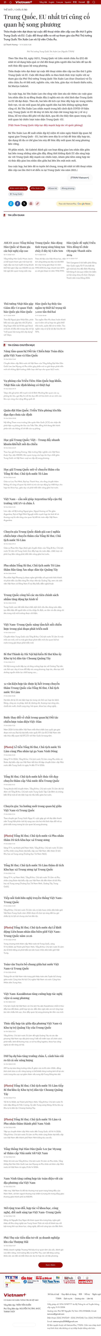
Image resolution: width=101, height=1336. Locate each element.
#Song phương (68, 188)
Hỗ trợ (87, 1294)
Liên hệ (90, 1298)
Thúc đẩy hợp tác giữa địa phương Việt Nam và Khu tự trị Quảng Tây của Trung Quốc (33, 1025)
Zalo (11, 203)
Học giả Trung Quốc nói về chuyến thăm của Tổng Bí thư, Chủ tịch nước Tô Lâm (32, 471)
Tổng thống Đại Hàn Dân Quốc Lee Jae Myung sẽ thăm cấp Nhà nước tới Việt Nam (32, 1151)
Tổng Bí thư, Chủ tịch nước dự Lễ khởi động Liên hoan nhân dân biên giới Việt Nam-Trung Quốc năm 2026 (32, 931)
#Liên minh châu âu (18, 188)
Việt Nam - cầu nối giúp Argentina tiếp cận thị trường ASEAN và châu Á (33, 501)
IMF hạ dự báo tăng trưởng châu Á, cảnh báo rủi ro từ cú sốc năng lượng (34, 1058)
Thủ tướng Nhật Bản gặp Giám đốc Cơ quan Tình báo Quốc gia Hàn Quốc (18, 307)
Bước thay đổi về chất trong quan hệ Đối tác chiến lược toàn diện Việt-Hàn (31, 719)
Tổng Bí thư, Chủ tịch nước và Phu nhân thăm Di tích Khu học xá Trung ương (34, 838)
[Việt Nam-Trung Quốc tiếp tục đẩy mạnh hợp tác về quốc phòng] (45, 125)
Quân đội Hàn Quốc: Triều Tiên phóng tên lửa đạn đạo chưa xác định (32, 412)
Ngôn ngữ (96, 1294)
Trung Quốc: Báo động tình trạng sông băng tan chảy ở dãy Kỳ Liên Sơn (50, 246)
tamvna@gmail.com (55, 1314)
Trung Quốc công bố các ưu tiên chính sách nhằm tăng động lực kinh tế (31, 597)
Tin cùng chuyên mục (21, 345)
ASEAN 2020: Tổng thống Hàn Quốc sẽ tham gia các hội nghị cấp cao (19, 246)
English (51, 2)
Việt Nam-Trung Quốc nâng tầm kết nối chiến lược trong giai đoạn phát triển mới (33, 627)
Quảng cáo (79, 1298)
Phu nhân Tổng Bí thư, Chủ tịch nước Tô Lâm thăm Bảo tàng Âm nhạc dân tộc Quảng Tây (32, 567)
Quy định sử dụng (68, 1294)
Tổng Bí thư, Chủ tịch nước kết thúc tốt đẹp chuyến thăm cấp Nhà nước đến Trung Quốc (31, 779)
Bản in (31, 203)
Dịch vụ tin (68, 1298)
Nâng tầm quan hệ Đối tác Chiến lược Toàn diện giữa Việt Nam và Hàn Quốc (33, 353)
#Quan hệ (52, 188)
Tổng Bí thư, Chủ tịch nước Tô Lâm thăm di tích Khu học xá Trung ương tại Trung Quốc (34, 867)
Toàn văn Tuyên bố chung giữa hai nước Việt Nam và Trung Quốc (31, 966)
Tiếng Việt (43, 2)
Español (68, 2)
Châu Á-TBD (21, 9)
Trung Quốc (16, 194)
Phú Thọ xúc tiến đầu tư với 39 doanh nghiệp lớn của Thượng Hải (32, 1240)
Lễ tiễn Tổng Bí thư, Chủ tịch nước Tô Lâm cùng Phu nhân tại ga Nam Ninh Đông (32, 749)
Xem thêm (50, 1264)
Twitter (24, 203)
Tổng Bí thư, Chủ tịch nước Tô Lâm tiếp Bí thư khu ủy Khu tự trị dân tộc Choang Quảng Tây (33, 1090)
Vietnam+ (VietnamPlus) (24, 2)
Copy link (37, 203)
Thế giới (8, 9)
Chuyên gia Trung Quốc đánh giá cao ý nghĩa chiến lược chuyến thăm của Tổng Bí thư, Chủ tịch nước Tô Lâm (32, 536)
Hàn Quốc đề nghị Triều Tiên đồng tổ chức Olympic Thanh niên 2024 (81, 249)
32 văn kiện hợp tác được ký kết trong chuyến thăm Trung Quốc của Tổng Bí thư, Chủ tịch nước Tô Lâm (32, 688)
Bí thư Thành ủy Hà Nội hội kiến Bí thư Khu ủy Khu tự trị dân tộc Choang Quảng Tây (33, 656)
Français (59, 2)
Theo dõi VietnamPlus (67, 203)
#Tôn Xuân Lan (37, 188)
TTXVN (58, 1298)
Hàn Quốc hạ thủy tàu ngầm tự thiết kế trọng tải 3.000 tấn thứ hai (50, 307)
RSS (80, 1294)
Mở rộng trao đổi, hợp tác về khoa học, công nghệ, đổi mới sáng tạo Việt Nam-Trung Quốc (32, 1210)
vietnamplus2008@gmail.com (65, 1321)
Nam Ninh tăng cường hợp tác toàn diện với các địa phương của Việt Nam (33, 1180)
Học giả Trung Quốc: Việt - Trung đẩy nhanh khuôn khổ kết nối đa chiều (32, 442)
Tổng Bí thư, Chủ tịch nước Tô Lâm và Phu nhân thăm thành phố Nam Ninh (32, 1121)
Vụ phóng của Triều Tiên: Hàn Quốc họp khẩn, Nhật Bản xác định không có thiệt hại (33, 383)
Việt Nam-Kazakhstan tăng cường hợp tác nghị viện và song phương (33, 996)
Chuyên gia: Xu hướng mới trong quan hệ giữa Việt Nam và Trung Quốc (33, 808)
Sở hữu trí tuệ (53, 1294)
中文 (75, 2)
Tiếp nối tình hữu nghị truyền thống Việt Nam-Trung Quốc (33, 900)
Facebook (17, 203)
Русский (82, 2)
